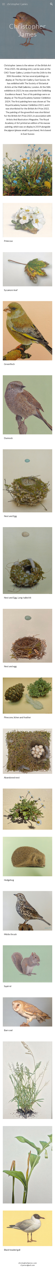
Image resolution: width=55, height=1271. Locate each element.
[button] (3, 4)
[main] (27, 29)
